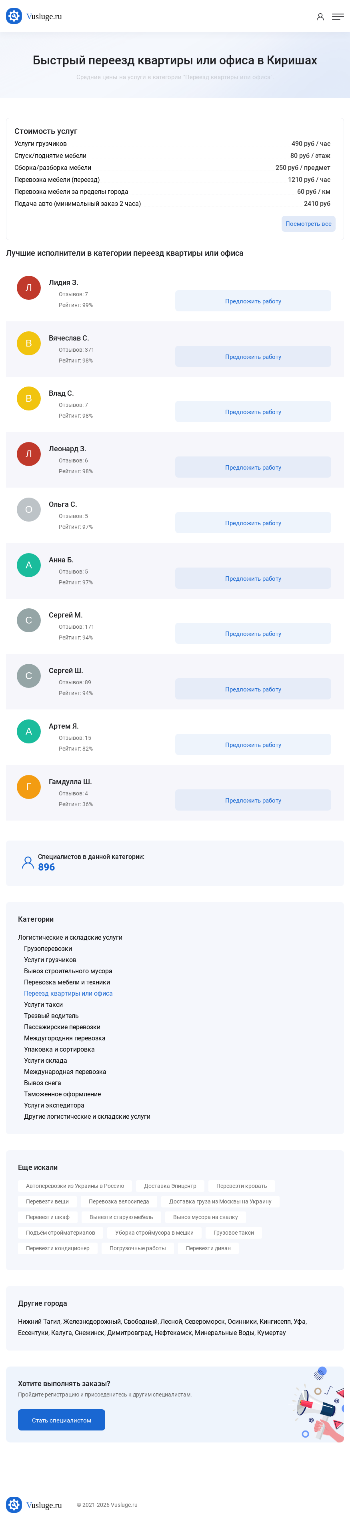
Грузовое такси (234, 1233)
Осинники (242, 1322)
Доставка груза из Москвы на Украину (220, 1202)
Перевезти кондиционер (58, 1249)
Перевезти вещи (47, 1202)
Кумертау (271, 1333)
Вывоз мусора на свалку (205, 1218)
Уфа (300, 1322)
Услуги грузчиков (50, 960)
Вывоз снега (42, 1084)
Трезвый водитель (51, 1016)
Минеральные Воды (224, 1333)
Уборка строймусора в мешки (154, 1233)
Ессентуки (33, 1333)
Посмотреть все (309, 223)
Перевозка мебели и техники (67, 983)
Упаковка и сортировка (59, 1050)
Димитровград (129, 1333)
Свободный (141, 1322)
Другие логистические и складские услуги (87, 1117)
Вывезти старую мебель (121, 1218)
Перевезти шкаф (48, 1218)
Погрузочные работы (138, 1249)
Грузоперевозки (48, 949)
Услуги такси (43, 1005)
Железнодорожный (92, 1322)
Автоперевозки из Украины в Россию (75, 1186)
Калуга (61, 1333)
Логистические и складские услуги (70, 938)
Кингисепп (275, 1322)
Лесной (171, 1322)
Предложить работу (253, 301)
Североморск (205, 1322)
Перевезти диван (208, 1249)
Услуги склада (45, 1061)
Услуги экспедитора (54, 1106)
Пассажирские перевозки (62, 1028)
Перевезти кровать (241, 1186)
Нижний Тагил (39, 1322)
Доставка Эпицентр (170, 1186)
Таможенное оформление (62, 1095)
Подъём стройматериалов (60, 1233)
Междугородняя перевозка (65, 1039)
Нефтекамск (173, 1333)
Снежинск (89, 1333)
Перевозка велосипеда (119, 1202)
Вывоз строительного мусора (68, 972)
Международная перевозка (65, 1072)
